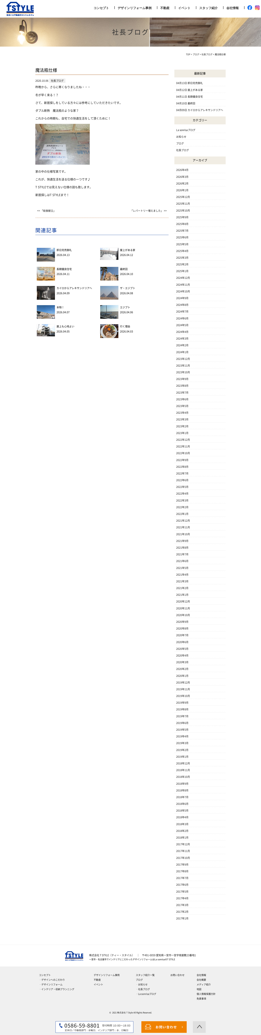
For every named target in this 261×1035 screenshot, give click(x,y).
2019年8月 (182, 709)
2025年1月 (182, 271)
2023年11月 (183, 365)
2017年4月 (182, 898)
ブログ (180, 143)
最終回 (124, 269)
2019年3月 (182, 743)
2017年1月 (182, 918)
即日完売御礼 (64, 250)
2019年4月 (182, 736)
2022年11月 (183, 446)
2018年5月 (182, 810)
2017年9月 (182, 864)
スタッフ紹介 (208, 8)
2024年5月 (182, 325)
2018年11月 (183, 770)
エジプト (125, 307)
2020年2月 (182, 669)
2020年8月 (182, 628)
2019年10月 (183, 696)
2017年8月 (182, 871)
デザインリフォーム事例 (135, 8)
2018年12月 (183, 763)
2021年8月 (182, 547)
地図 (199, 989)
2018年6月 (182, 804)
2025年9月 (182, 217)
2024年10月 (183, 291)
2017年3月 (182, 905)
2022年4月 (182, 493)
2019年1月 (182, 756)
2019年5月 (182, 729)
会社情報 (232, 8)
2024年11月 (183, 284)
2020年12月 (183, 601)
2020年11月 (183, 608)
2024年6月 (182, 318)
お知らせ (181, 136)
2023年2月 (182, 426)
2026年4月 (182, 170)
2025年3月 (182, 257)
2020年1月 (182, 676)
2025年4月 (182, 251)
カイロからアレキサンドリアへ (74, 288)
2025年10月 (183, 210)
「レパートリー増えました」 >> (148, 210)
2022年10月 (183, 453)
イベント (184, 8)
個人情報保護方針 (206, 994)
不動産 (164, 8)
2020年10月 (183, 615)
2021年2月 (182, 588)
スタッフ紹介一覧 (145, 975)
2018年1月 (182, 837)
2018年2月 (182, 831)
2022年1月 (182, 514)
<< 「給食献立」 (46, 210)
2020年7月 (182, 635)
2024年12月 (183, 278)
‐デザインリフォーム (51, 984)
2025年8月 (182, 224)
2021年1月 (182, 594)
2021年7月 (182, 554)
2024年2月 (182, 345)
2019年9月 (182, 702)
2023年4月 (182, 412)
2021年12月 (183, 520)
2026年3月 (182, 177)
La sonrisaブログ (185, 130)
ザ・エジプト (127, 288)
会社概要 (201, 980)
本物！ (60, 307)
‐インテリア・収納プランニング (56, 989)
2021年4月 (182, 574)
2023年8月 (182, 385)
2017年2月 (182, 911)
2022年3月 (182, 500)
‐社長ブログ (143, 989)
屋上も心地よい (65, 326)
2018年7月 (182, 797)
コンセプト (101, 8)
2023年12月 (183, 359)
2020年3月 (182, 662)
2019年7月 (182, 716)
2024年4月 (182, 332)
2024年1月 (182, 352)
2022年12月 (183, 439)
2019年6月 (182, 723)
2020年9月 (182, 621)
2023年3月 (182, 419)
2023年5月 (182, 406)
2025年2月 (182, 264)
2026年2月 (182, 183)
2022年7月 (182, 473)
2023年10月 (183, 372)
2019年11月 (183, 689)
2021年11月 (183, 527)
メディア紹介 (204, 984)
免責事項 (201, 998)
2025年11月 (183, 203)
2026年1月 (182, 190)
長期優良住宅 (64, 269)
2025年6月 (182, 237)
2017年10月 (183, 858)
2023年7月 (182, 392)
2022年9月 (182, 460)
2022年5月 (182, 487)
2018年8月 (182, 790)
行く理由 (125, 326)
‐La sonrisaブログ (146, 994)
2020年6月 (182, 642)
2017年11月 (183, 851)
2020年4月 (182, 655)
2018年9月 (182, 783)
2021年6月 (182, 561)
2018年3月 (182, 824)
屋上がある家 (127, 250)
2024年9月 (182, 298)
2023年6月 (182, 399)
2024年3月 (182, 338)
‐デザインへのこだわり (52, 980)
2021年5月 (182, 568)
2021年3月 (182, 581)
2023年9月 (182, 379)
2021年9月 (182, 541)
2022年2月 (182, 507)
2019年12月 (183, 682)
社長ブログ (182, 150)
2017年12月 (183, 844)
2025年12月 (183, 197)
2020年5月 (182, 649)
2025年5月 (182, 244)
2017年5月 (182, 891)
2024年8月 (182, 305)
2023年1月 (182, 433)
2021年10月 (183, 534)
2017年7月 (182, 878)
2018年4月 (182, 817)
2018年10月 (183, 777)
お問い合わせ (177, 975)
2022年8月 (182, 466)
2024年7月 (182, 311)
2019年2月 (182, 750)
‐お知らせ (142, 984)
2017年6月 (182, 884)
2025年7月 (182, 230)
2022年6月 (182, 480)
